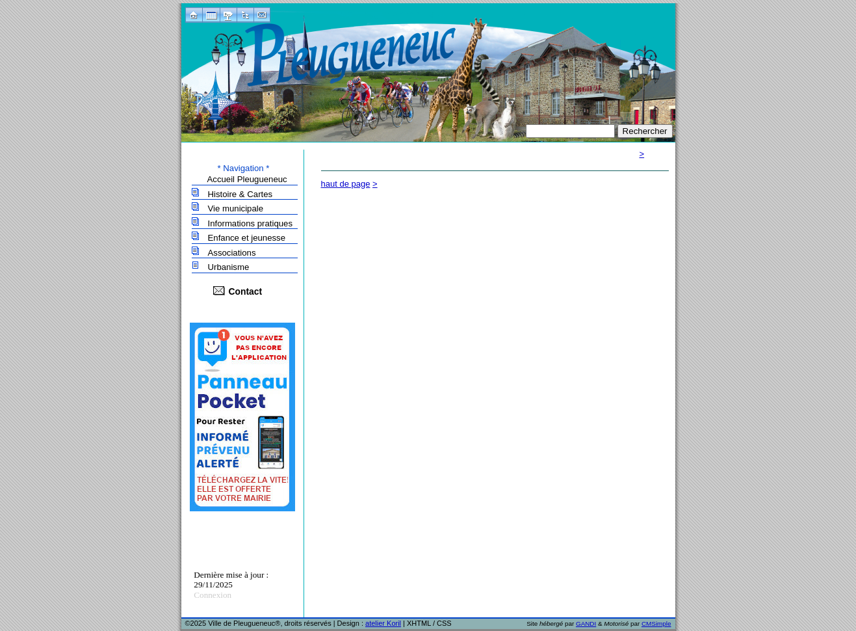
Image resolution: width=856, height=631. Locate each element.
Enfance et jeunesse (247, 238)
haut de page (345, 184)
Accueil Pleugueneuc (247, 179)
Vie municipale (236, 208)
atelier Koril (383, 623)
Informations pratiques (250, 223)
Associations (232, 253)
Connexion (212, 595)
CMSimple (656, 623)
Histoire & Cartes (240, 194)
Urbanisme (229, 267)
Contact (246, 291)
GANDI (586, 623)
